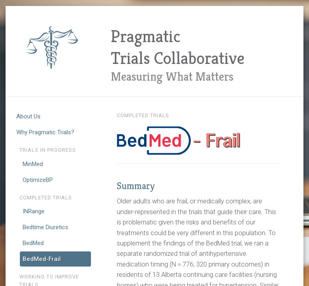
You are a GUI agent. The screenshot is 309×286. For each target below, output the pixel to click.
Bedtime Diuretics (45, 227)
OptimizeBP (38, 180)
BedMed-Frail (42, 259)
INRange (33, 211)
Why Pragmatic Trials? (45, 132)
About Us (28, 116)
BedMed (33, 243)
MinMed (33, 164)
